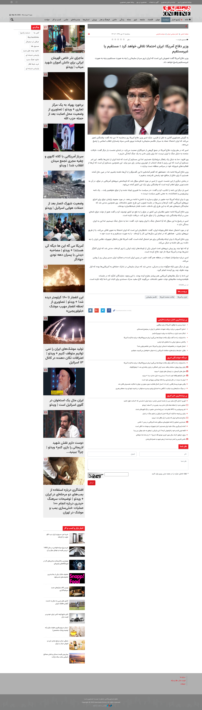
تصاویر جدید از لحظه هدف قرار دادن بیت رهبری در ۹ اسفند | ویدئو (161, 405)
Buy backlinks (33, 37)
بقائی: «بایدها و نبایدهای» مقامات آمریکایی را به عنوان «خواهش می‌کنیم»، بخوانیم (155, 350)
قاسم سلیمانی (151, 297)
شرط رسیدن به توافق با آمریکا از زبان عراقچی (169, 325)
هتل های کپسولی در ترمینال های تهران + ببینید (168, 371)
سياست (166, 19)
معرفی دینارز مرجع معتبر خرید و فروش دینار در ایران (56, 642)
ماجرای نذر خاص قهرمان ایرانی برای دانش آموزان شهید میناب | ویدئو (64, 62)
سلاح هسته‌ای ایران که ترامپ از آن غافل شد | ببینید (166, 418)
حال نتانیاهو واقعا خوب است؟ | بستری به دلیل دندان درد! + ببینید (161, 375)
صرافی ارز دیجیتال (32, 41)
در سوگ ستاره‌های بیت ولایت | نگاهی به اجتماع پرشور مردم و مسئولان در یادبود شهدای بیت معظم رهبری (147, 388)
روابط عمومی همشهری (127, 2)
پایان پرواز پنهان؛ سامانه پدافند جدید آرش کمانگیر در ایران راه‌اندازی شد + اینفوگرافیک (155, 367)
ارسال (91, 482)
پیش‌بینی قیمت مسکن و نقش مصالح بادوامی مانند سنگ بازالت (56, 655)
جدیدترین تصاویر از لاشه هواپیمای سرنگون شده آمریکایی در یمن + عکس (159, 422)
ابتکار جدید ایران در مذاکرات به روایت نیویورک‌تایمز (167, 333)
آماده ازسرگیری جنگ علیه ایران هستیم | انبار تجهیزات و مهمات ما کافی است (158, 426)
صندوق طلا (35, 46)
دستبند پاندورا (25, 32)
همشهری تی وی (141, 2)
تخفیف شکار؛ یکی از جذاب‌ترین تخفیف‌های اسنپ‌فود (57, 576)
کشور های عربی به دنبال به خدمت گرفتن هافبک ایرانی (58, 602)
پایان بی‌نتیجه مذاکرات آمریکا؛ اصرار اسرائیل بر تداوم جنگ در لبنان (162, 413)
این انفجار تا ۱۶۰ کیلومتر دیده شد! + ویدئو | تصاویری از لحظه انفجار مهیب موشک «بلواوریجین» (64, 304)
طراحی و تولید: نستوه (102, 705)
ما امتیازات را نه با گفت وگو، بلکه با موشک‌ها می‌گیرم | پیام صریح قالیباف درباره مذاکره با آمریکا (151, 337)
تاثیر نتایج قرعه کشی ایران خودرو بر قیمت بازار (56, 615)
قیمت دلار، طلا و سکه (177, 680)
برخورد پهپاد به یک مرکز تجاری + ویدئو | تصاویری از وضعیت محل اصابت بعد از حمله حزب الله (65, 111)
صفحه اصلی (184, 34)
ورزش (94, 19)
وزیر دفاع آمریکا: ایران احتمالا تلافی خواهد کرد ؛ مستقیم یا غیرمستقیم (146, 49)
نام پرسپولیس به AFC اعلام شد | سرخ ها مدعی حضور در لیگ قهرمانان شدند (157, 409)
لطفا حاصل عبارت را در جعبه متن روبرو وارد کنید (170, 473)
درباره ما (182, 677)
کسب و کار (56, 19)
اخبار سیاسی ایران (172, 34)
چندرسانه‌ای (75, 19)
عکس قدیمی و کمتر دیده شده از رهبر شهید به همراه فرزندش (163, 439)
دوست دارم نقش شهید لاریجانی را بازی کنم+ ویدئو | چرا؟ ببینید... (64, 447)
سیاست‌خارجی (160, 34)
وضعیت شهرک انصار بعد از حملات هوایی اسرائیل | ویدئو (64, 206)
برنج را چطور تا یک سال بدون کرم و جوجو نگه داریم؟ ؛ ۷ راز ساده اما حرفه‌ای (158, 435)
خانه (188, 19)
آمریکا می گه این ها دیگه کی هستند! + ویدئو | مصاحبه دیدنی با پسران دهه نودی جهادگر (64, 252)
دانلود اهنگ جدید (32, 59)
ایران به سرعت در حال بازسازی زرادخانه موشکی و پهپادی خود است (161, 380)
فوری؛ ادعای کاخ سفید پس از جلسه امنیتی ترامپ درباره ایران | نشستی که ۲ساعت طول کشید (151, 401)
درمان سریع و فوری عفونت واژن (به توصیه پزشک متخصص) (56, 629)
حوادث (47, 19)
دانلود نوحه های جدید (31, 50)
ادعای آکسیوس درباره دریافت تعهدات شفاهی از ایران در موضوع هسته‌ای (159, 329)
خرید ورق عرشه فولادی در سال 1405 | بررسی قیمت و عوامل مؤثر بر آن (55, 550)
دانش (114, 19)
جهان (158, 19)
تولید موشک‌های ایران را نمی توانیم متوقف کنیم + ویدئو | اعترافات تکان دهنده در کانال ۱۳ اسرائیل (64, 355)
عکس (66, 19)
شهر (135, 19)
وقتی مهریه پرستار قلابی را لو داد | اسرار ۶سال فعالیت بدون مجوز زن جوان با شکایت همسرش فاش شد (148, 384)
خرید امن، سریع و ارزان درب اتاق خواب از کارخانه (56, 536)
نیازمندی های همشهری (168, 2)
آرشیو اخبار (176, 19)
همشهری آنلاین (177, 11)
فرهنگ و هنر (104, 19)
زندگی (122, 19)
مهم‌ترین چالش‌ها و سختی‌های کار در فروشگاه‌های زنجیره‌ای (55, 562)
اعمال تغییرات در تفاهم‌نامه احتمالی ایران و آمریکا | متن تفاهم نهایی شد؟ (159, 346)
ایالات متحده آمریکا (167, 297)
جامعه (142, 19)
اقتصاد (150, 19)
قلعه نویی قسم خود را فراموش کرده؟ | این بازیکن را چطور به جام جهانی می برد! (156, 430)
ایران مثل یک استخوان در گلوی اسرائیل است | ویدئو (66, 403)
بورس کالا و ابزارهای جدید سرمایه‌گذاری (58, 589)
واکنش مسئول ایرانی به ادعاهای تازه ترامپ (170, 342)
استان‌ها (86, 19)
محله (129, 19)
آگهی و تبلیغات (154, 2)
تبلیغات (182, 684)
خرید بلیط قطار (33, 64)
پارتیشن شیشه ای (32, 55)
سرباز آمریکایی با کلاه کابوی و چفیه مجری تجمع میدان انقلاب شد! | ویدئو (64, 161)
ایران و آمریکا (182, 297)
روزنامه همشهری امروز (185, 2)
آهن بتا (36, 32)
